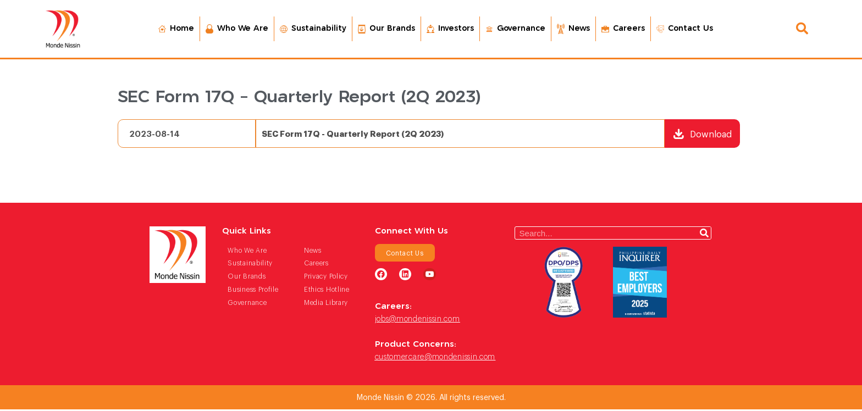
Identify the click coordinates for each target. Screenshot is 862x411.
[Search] (704, 235)
